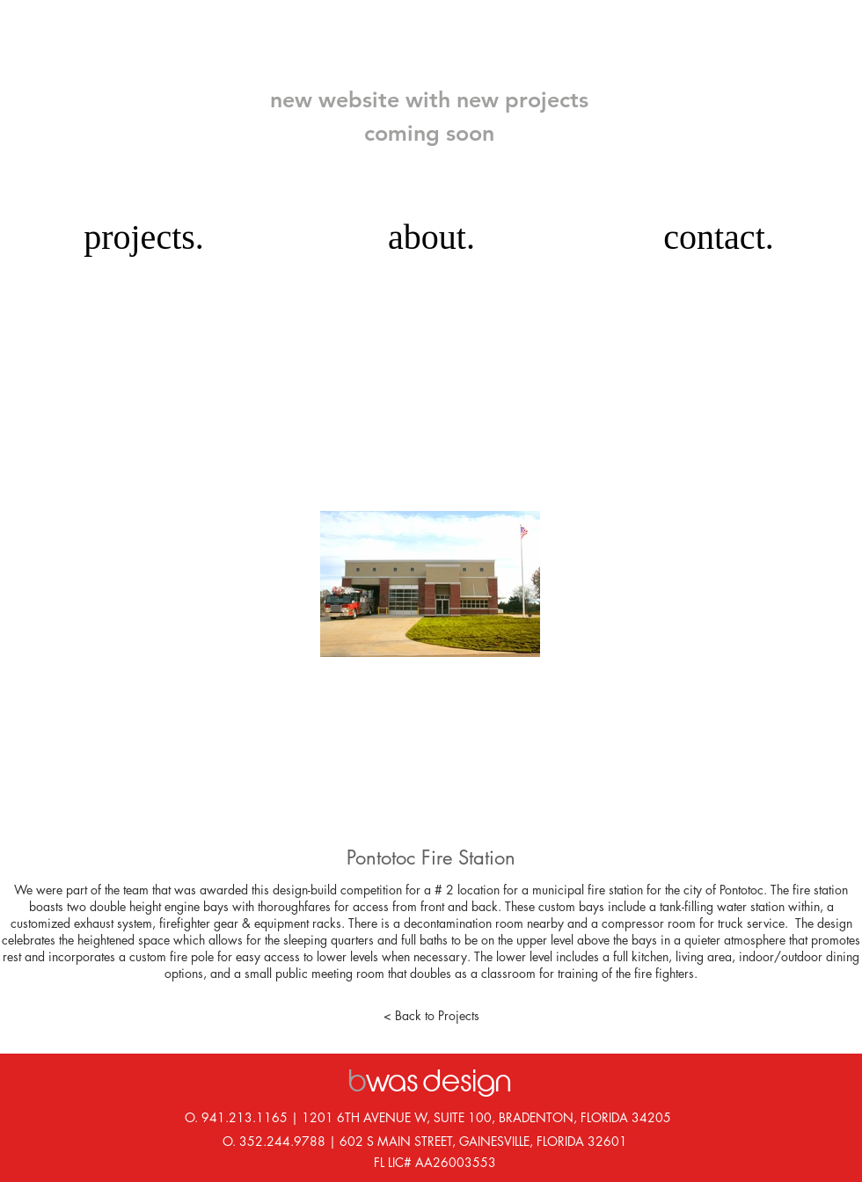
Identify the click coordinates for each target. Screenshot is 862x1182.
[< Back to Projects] (431, 1015)
